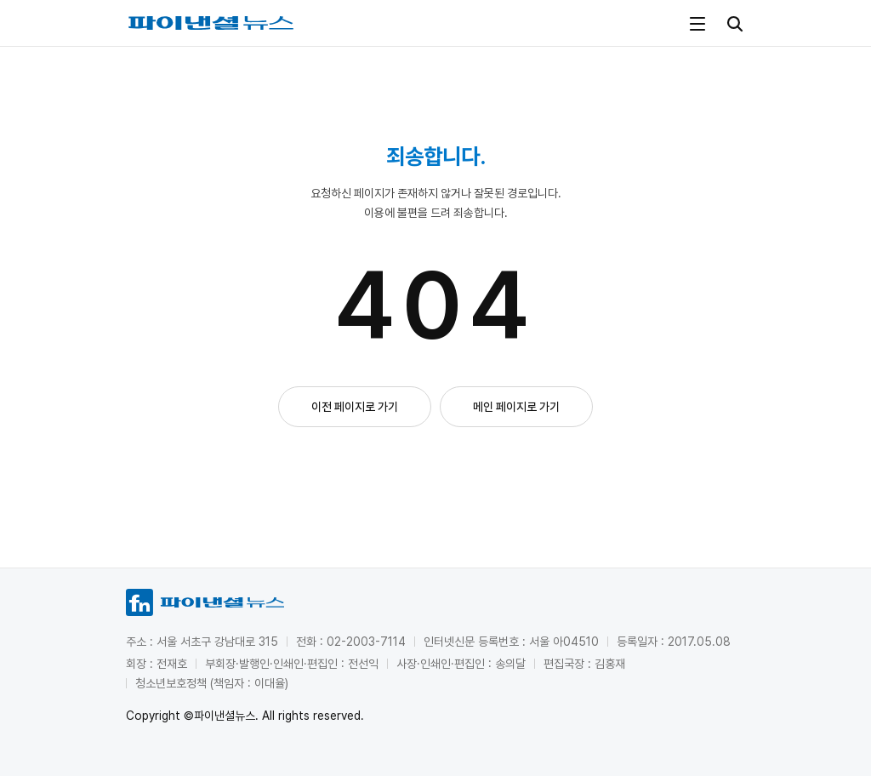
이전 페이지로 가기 (354, 407)
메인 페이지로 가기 (516, 407)
